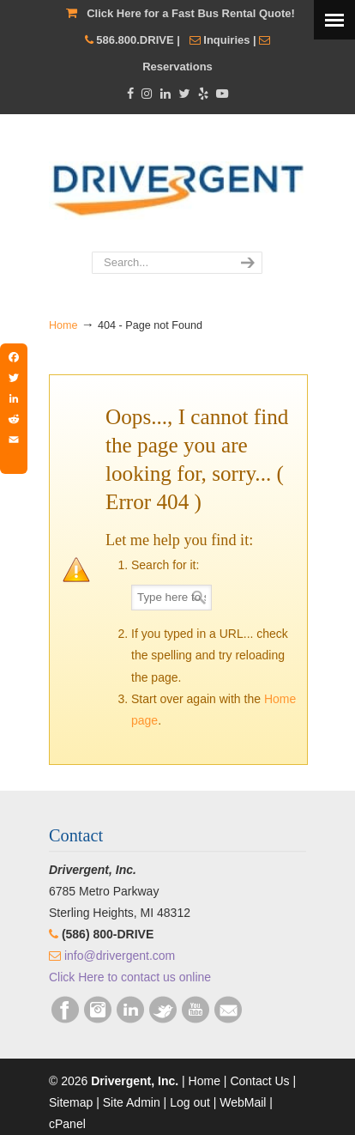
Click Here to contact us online (130, 977)
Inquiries (226, 39)
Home (63, 325)
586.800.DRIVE (134, 39)
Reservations (177, 66)
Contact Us (259, 1081)
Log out (190, 1102)
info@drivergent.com (119, 955)
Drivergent (177, 183)
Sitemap (71, 1102)
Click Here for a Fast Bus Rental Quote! (191, 13)
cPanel (67, 1124)
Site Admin (131, 1102)
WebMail (243, 1102)
